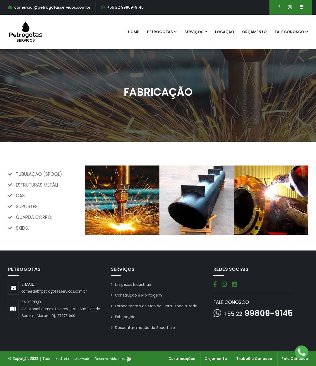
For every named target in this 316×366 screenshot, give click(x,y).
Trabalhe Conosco (254, 358)
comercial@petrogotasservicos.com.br (54, 291)
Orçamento (254, 31)
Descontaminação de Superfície (143, 327)
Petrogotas (160, 31)
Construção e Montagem (136, 295)
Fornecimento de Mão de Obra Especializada (154, 306)
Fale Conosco (289, 31)
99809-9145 (258, 313)
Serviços (193, 31)
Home (133, 31)
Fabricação (123, 316)
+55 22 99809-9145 (125, 7)
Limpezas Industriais (131, 284)
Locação (224, 31)
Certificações (181, 358)
